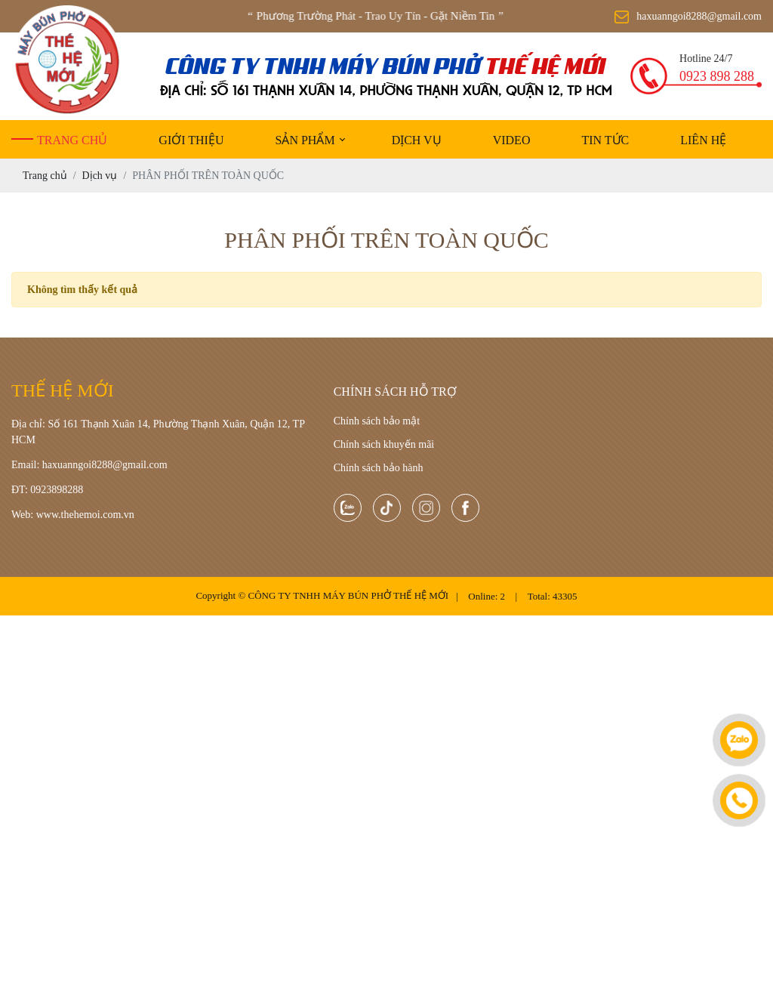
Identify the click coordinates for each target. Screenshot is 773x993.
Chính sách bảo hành (378, 467)
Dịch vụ (417, 140)
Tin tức (605, 140)
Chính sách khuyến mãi (384, 444)
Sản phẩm (304, 140)
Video (512, 140)
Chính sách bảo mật (377, 421)
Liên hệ (703, 140)
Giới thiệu (191, 140)
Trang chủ (72, 140)
